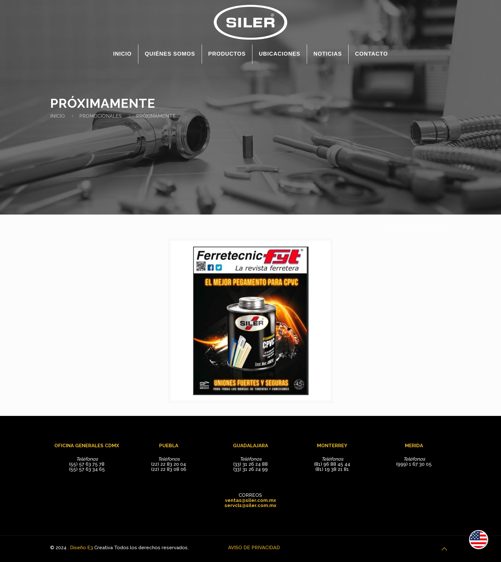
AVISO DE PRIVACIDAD (254, 547)
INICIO (57, 116)
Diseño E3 (81, 547)
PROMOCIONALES (100, 116)
